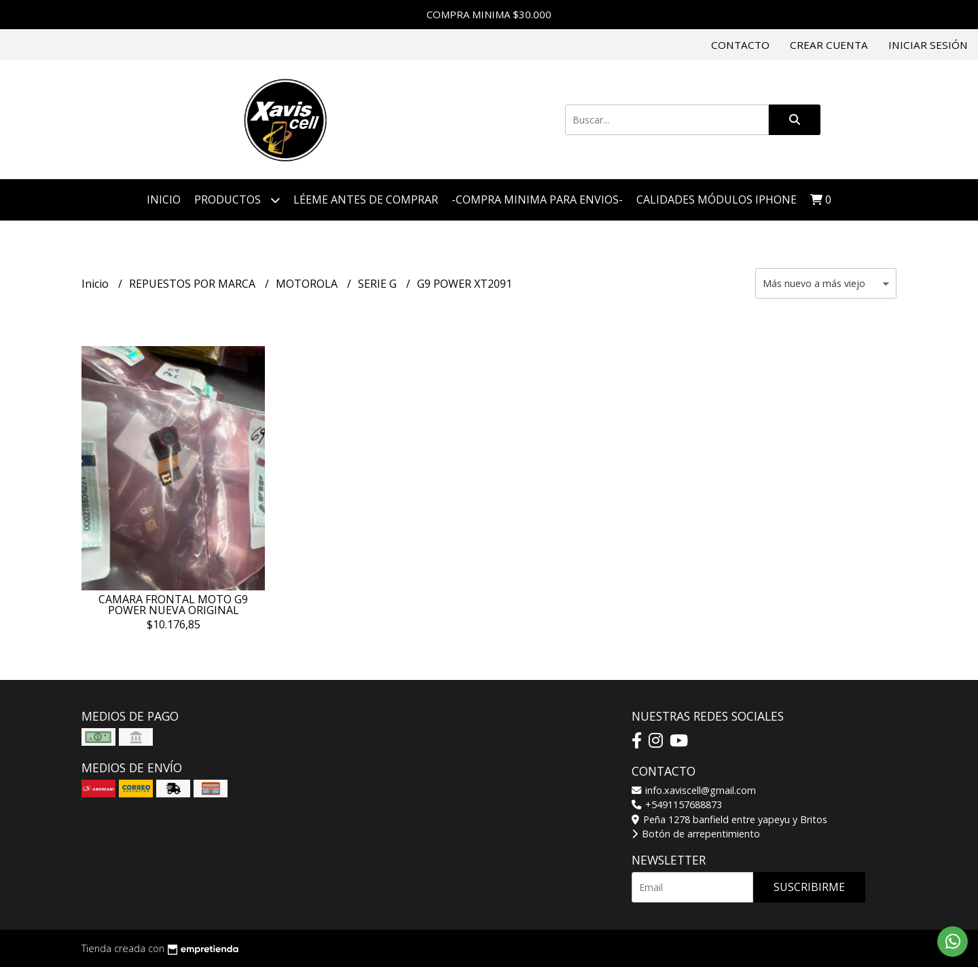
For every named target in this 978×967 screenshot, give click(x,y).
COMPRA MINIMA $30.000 (489, 14)
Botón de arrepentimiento (696, 833)
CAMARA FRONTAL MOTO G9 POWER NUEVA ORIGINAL (173, 605)
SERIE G (378, 283)
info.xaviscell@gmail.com (694, 790)
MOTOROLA (308, 283)
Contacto (740, 45)
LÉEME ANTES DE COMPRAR (365, 199)
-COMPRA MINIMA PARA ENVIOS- (537, 199)
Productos (237, 200)
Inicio (164, 199)
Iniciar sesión (928, 45)
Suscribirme (809, 886)
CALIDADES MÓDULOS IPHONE (716, 199)
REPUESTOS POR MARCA (193, 283)
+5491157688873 (677, 804)
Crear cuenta (829, 45)
